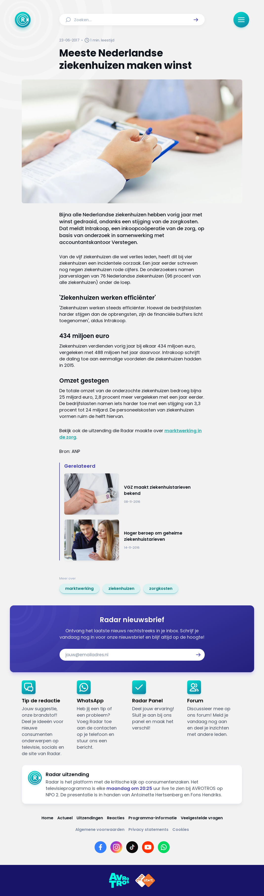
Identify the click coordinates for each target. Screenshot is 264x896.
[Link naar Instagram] (116, 847)
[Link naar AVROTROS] (119, 880)
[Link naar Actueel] (65, 818)
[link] (79, 589)
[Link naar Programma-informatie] (152, 818)
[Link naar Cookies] (180, 829)
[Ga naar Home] (23, 20)
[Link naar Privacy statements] (148, 829)
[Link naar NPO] (145, 880)
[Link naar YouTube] (148, 847)
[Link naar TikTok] (132, 847)
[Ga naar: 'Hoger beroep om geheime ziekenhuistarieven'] (134, 540)
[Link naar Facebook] (100, 847)
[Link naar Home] (47, 818)
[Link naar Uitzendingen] (90, 818)
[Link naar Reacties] (115, 818)
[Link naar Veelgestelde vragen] (202, 818)
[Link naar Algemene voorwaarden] (99, 829)
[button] (196, 20)
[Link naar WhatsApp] (164, 847)
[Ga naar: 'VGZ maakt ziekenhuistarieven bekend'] (134, 494)
